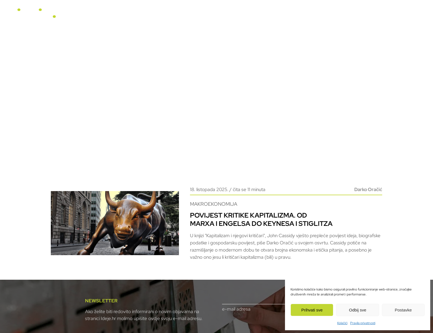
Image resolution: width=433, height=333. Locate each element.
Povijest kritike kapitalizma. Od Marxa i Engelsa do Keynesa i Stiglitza (261, 219)
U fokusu (215, 16)
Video (280, 16)
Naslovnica (179, 16)
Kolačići (342, 323)
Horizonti (249, 16)
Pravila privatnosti (362, 323)
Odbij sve (357, 310)
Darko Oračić (368, 189)
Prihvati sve (312, 310)
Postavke (403, 310)
